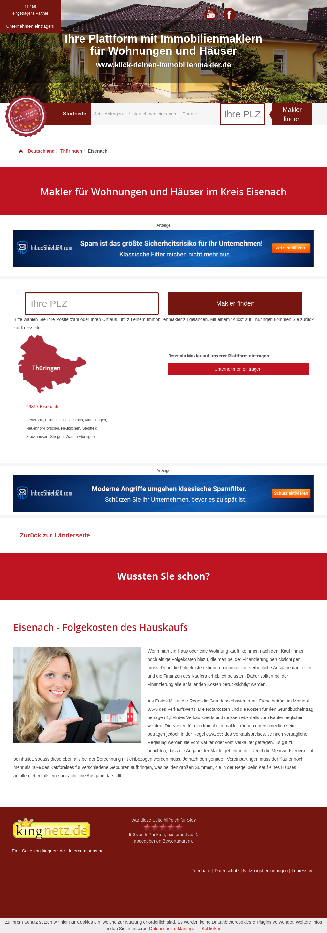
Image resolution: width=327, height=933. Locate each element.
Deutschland (36, 150)
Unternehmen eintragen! (238, 369)
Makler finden (292, 114)
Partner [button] (192, 113)
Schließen (211, 928)
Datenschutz (227, 870)
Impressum (303, 870)
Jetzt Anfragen (108, 113)
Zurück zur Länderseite (55, 535)
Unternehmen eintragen (152, 113)
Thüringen (71, 150)
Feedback (201, 870)
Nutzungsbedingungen (265, 870)
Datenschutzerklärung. (171, 928)
